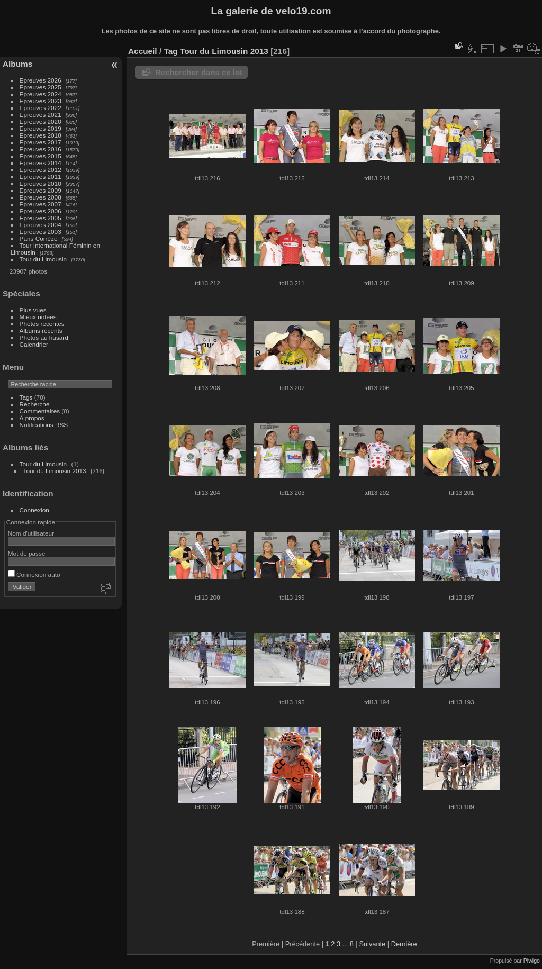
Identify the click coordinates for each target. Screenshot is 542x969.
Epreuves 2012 (40, 169)
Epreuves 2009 (40, 190)
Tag (170, 51)
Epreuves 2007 (40, 204)
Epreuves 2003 (40, 231)
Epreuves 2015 (40, 155)
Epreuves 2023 (40, 100)
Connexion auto (34, 574)
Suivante (372, 944)
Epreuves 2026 (40, 80)
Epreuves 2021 (40, 114)
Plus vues (33, 309)
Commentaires (40, 410)
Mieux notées (38, 316)
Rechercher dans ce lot (198, 72)
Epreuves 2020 (40, 121)
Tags (26, 397)
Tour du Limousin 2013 (54, 470)
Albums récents (41, 330)
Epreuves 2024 (40, 93)
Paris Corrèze (39, 238)
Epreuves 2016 (40, 149)
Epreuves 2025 (40, 87)
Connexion (34, 509)
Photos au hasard (44, 337)
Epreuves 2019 (40, 128)
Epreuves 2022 (40, 107)
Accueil (142, 51)
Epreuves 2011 (40, 176)
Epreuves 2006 (40, 210)
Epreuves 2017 (40, 142)
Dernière (404, 944)
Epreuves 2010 (40, 183)
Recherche (35, 404)
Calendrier (34, 344)
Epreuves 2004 (40, 224)
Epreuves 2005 (40, 217)
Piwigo (531, 960)
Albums (17, 63)
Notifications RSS (44, 424)
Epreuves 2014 (40, 162)
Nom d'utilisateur (31, 533)
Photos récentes (42, 323)
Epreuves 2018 (40, 135)
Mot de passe (27, 553)
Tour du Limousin (43, 259)
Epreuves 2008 (40, 197)
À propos (32, 417)
